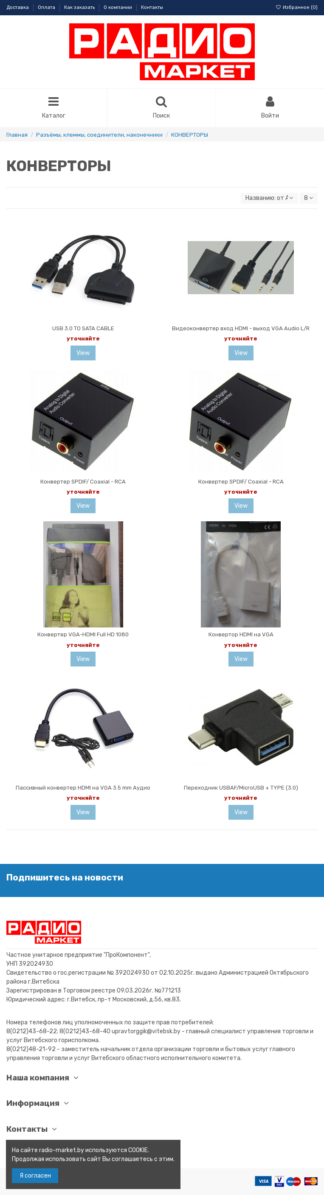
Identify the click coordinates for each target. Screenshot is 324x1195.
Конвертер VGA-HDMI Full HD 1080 (83, 634)
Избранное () (297, 7)
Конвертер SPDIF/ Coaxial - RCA (83, 481)
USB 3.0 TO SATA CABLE (83, 328)
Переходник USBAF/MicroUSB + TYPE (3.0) (241, 787)
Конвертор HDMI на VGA (240, 634)
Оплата (47, 7)
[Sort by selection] (269, 198)
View (83, 353)
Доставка (18, 7)
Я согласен (35, 1175)
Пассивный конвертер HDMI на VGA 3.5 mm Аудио (83, 787)
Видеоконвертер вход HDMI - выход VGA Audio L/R (241, 328)
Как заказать (80, 7)
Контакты (152, 7)
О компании (118, 7)
